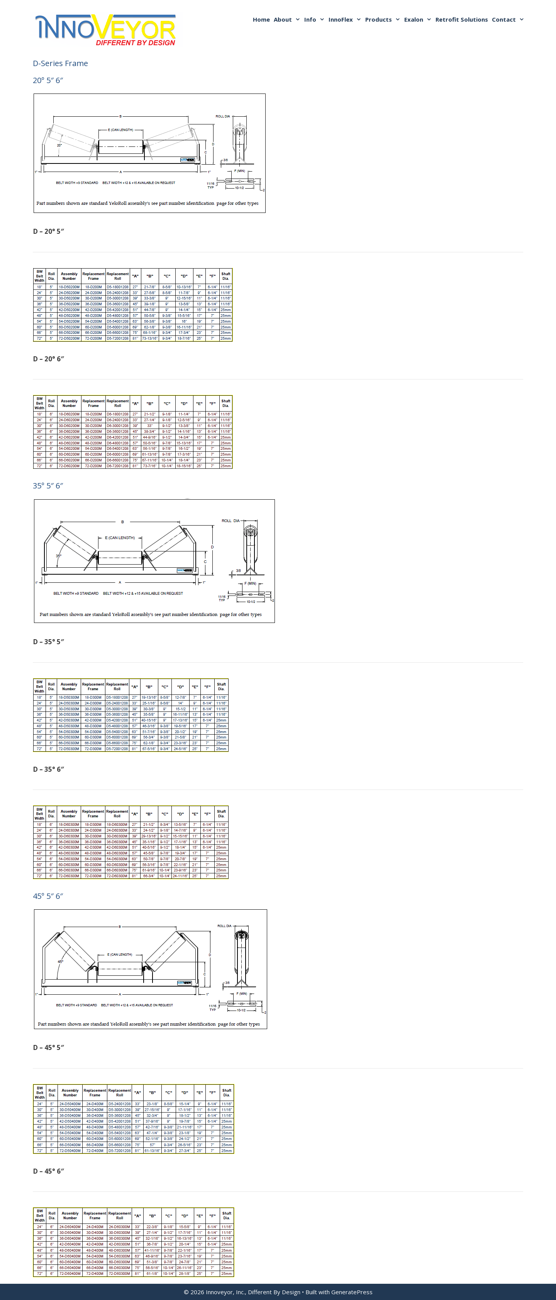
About (288, 19)
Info (315, 19)
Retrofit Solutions (462, 19)
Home (261, 19)
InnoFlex (346, 19)
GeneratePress (352, 1292)
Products (383, 19)
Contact (509, 19)
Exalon (419, 19)
